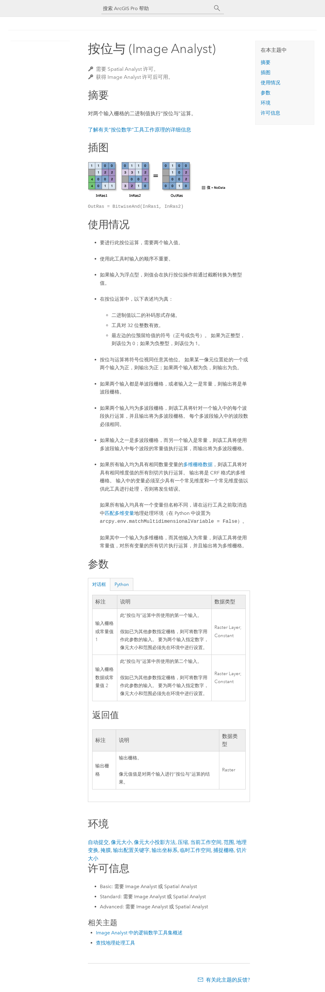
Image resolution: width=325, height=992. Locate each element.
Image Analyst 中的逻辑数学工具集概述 (139, 933)
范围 (229, 842)
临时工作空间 (195, 850)
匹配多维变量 (119, 513)
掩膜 (105, 850)
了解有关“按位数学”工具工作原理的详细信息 (139, 130)
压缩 (183, 842)
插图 (265, 72)
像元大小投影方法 (155, 842)
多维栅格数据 (198, 464)
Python (122, 584)
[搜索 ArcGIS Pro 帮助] (156, 8)
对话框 (99, 584)
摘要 (265, 62)
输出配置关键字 (131, 850)
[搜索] (217, 8)
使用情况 (270, 83)
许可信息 (270, 113)
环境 (265, 103)
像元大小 (121, 842)
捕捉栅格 (223, 850)
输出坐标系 (165, 850)
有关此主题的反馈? (228, 980)
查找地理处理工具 (115, 943)
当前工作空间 (205, 842)
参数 (265, 93)
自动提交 (98, 842)
